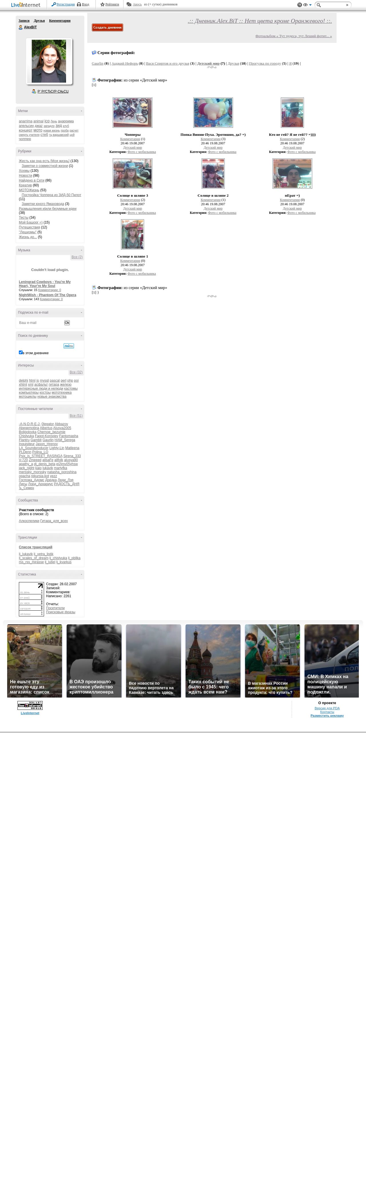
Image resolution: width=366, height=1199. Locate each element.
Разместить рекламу (327, 715)
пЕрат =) (292, 195)
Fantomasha (68, 436)
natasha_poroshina (61, 472)
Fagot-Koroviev (46, 436)
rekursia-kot (40, 476)
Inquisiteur (27, 444)
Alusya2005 (62, 428)
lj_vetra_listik (43, 554)
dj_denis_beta (44, 464)
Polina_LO (40, 452)
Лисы (23, 484)
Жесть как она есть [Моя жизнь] (44, 161)
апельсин (26, 126)
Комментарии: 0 (49, 290)
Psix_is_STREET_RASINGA (40, 456)
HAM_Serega (65, 440)
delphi (23, 381)
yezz (53, 476)
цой (72, 134)
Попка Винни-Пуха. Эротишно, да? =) (213, 134)
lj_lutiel (50, 562)
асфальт (41, 385)
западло (48, 126)
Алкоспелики (29, 521)
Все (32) (76, 372)
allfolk (58, 460)
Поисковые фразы (60, 612)
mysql (44, 381)
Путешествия (29, 227)
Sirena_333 (72, 456)
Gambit (36, 440)
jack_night (26, 468)
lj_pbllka (74, 558)
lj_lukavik (26, 554)
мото (37, 130)
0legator (47, 424)
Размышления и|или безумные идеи (48, 209)
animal (38, 121)
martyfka (60, 468)
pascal (55, 381)
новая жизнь (51, 130)
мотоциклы (27, 397)
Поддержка (299, 5)
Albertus (46, 428)
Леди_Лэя (65, 480)
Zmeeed (35, 460)
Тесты (23, 218)
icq (46, 121)
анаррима (66, 121)
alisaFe (47, 460)
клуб (66, 126)
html (32, 381)
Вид (307, 5)
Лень (54, 121)
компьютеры (29, 393)
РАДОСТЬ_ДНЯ (66, 484)
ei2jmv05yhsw (67, 464)
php (70, 381)
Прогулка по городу (265, 63)
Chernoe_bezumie (51, 432)
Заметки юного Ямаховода (43, 204)
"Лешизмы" (28, 232)
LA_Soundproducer (33, 448)
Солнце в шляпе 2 (213, 195)
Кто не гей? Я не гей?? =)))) (292, 134)
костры (45, 393)
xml (30, 385)
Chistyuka (26, 436)
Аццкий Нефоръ (125, 63)
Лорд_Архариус (40, 484)
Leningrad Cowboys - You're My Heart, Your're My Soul (45, 284)
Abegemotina (29, 428)
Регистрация (66, 4)
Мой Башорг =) (31, 222)
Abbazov (61, 424)
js (37, 381)
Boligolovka (27, 432)
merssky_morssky (32, 472)
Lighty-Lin (56, 448)
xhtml (23, 385)
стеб (44, 134)
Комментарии (60, 21)
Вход (85, 4)
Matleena (72, 448)
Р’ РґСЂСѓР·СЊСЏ (53, 91)
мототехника (62, 393)
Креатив (25, 185)
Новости (25, 176)
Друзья (39, 21)
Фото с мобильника (142, 152)
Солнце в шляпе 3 (132, 195)
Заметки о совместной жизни (45, 166)
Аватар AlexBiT (48, 61)
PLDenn (25, 452)
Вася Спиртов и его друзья (167, 63)
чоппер (25, 139)
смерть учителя (29, 134)
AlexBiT (21, 27)
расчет (73, 130)
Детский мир (208, 63)
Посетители (55, 608)
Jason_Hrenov (47, 444)
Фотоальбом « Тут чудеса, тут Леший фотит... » (293, 36)
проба (65, 130)
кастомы (70, 389)
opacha (24, 476)
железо (65, 385)
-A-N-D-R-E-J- (30, 424)
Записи (24, 21)
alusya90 (71, 460)
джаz (39, 126)
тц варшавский (59, 134)
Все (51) (76, 416)
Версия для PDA (327, 708)
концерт (26, 130)
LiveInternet (26, 5)
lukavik (48, 468)
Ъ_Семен (26, 488)
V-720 (23, 460)
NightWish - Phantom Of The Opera (47, 295)
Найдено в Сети (31, 180)
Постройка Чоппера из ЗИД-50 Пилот (51, 195)
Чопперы (133, 134)
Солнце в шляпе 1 (132, 256)
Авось (137, 4)
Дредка (51, 480)
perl (63, 381)
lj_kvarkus (63, 562)
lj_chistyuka (58, 558)
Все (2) (77, 257)
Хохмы (24, 171)
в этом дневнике (36, 353)
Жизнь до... (28, 237)
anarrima (25, 121)
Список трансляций (35, 547)
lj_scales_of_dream (33, 558)
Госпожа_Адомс (31, 480)
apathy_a (26, 464)
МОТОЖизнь (29, 190)
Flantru (24, 440)
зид (58, 125)
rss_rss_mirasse (31, 562)
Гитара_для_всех (54, 521)
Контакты (327, 712)
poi (76, 381)
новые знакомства (52, 397)
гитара (54, 385)
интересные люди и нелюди (41, 389)
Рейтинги (112, 4)
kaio (38, 468)
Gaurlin (48, 440)
